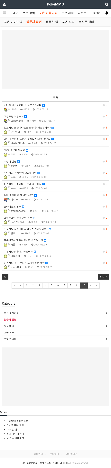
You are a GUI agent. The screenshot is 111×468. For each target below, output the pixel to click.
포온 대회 (67, 13)
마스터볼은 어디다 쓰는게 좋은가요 (55, 184)
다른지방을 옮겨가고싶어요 (55, 251)
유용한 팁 (52, 22)
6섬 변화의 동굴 (15, 425)
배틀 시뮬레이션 (15, 438)
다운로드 (83, 13)
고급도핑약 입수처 (55, 116)
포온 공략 (29, 13)
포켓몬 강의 (86, 22)
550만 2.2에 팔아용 (16, 150)
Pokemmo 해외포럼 (17, 420)
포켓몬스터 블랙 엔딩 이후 (55, 217)
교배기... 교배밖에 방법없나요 (55, 172)
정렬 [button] (103, 276)
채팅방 (97, 13)
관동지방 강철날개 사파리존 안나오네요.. (55, 229)
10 (83, 285)
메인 (16, 13)
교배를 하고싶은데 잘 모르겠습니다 (55, 105)
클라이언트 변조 (55, 206)
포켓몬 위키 (13, 429)
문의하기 (54, 453)
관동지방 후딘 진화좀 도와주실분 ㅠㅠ (55, 263)
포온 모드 (68, 22)
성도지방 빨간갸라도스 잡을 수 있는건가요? (55, 127)
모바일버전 (72, 453)
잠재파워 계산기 (15, 433)
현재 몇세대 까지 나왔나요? (55, 195)
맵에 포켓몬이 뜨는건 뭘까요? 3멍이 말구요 (55, 139)
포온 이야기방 (13, 22)
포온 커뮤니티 (48, 13)
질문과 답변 (34, 22)
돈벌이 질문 (55, 161)
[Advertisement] (55, 59)
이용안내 (38, 453)
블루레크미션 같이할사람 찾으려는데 (25, 240)
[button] (5, 277)
